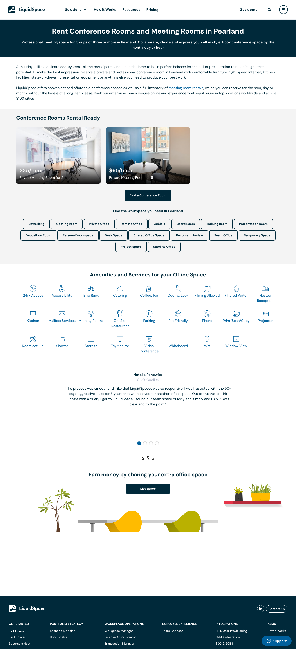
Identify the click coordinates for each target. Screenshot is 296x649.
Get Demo (16, 631)
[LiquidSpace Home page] (26, 9)
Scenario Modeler (62, 631)
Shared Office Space (149, 235)
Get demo (249, 9)
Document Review (189, 235)
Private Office (99, 224)
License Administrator (120, 637)
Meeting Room (66, 224)
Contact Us (276, 609)
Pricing (152, 9)
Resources (131, 9)
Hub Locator (58, 637)
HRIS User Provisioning (231, 631)
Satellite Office (164, 247)
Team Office (224, 235)
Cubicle (159, 224)
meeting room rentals (186, 88)
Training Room (216, 224)
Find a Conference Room (148, 195)
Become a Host (19, 644)
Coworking (36, 224)
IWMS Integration (228, 637)
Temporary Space (257, 235)
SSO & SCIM (224, 644)
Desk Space (113, 235)
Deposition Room (38, 235)
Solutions (73, 9)
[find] (269, 9)
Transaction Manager (119, 644)
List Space (148, 489)
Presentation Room (253, 224)
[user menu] (283, 9)
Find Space (17, 637)
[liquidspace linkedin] (260, 609)
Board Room (186, 224)
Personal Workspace (78, 235)
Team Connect (172, 631)
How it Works (105, 9)
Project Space (131, 247)
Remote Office (131, 224)
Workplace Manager (119, 631)
